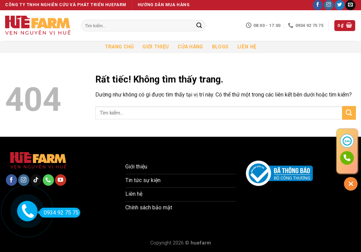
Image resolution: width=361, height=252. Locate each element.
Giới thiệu (155, 47)
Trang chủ (119, 47)
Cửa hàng (190, 47)
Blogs (220, 47)
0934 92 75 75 (59, 212)
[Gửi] (199, 25)
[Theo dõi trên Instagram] (329, 5)
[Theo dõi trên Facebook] (318, 5)
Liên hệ (246, 47)
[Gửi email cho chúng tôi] (350, 5)
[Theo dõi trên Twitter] (340, 5)
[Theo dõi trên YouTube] (60, 180)
